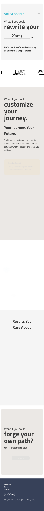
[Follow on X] (9, 494)
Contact (7, 489)
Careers (7, 487)
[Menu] (38, 13)
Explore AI (7, 484)
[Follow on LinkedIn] (13, 494)
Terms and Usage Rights (28, 500)
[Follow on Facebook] (6, 494)
